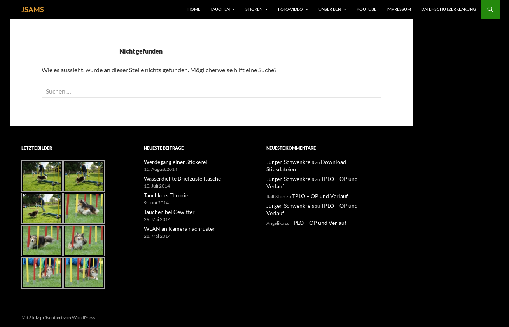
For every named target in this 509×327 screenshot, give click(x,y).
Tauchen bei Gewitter (165, 211)
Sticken (253, 9)
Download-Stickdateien (337, 162)
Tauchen (220, 9)
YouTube (366, 9)
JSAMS (32, 9)
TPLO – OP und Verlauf (336, 171)
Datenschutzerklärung (448, 9)
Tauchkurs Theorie (163, 194)
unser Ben (329, 9)
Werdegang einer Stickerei (170, 162)
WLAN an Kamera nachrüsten (174, 227)
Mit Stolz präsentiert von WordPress (58, 317)
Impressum (399, 9)
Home (193, 9)
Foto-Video (290, 9)
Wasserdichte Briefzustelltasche (176, 178)
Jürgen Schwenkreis (286, 162)
